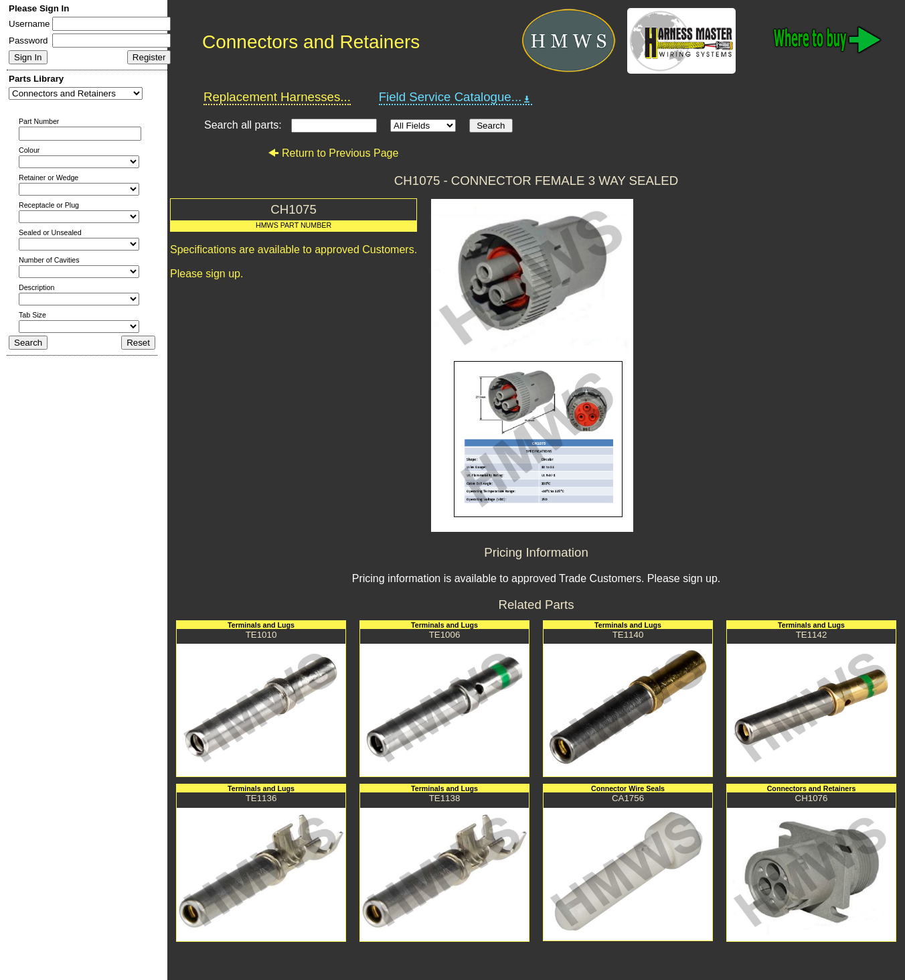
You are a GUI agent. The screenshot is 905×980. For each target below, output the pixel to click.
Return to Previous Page (333, 153)
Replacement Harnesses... (277, 97)
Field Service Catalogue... (456, 97)
